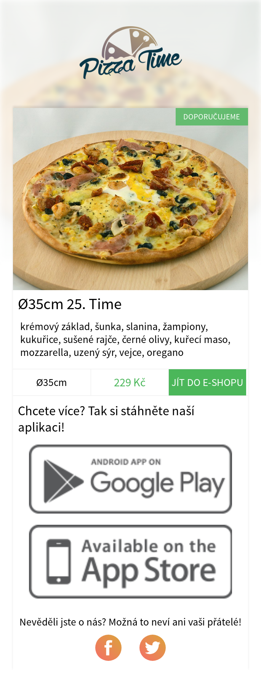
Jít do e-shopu (207, 382)
